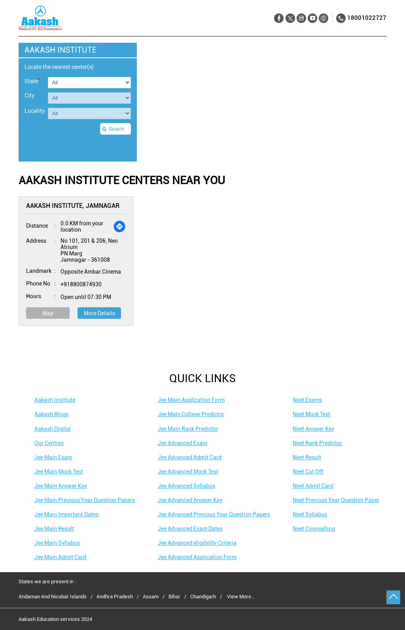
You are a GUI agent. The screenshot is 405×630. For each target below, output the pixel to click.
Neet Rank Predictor (317, 443)
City (29, 95)
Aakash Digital (52, 429)
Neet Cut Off (308, 471)
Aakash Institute (54, 400)
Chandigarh (203, 597)
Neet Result (307, 457)
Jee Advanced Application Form (197, 557)
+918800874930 (81, 284)
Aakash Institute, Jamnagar (72, 205)
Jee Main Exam (53, 457)
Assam (151, 597)
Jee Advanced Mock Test (188, 471)
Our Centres (49, 443)
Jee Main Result (54, 528)
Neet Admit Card (313, 486)
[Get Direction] (119, 226)
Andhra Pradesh (115, 597)
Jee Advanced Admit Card (189, 457)
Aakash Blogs (51, 414)
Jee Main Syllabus (57, 543)
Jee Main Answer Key (60, 486)
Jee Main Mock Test (58, 471)
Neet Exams (307, 400)
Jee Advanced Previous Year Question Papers (214, 514)
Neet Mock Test (311, 414)
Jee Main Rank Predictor (188, 429)
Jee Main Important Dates (66, 514)
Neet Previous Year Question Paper (336, 500)
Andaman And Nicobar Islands (53, 597)
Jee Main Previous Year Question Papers (84, 500)
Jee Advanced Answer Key (190, 500)
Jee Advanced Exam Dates (190, 528)
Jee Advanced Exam (182, 443)
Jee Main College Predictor (191, 414)
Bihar (174, 597)
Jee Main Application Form (191, 400)
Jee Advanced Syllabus (186, 486)
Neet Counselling (314, 528)
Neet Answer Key (313, 429)
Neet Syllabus (310, 514)
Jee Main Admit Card (60, 557)
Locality (35, 111)
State (32, 80)
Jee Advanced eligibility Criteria (197, 543)
